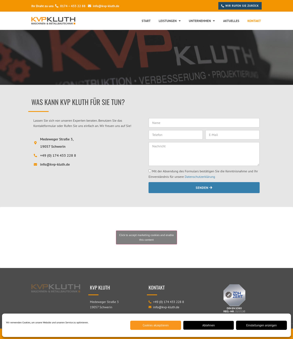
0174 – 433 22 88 (70, 6)
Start (146, 21)
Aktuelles (231, 21)
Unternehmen (202, 20)
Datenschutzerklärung (200, 177)
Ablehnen (208, 325)
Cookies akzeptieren (156, 325)
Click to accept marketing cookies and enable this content (146, 237)
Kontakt (254, 21)
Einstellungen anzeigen (261, 325)
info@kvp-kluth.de (103, 6)
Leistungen (170, 20)
